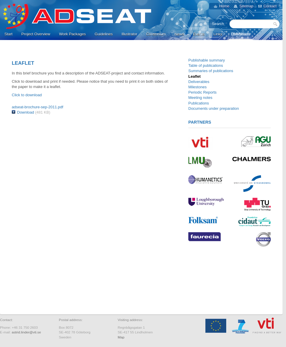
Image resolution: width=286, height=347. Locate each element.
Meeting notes (200, 97)
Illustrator (129, 34)
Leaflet (194, 76)
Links (217, 34)
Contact (270, 6)
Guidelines (104, 34)
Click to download (27, 95)
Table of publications (205, 65)
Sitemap (246, 6)
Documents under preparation (213, 108)
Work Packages (72, 34)
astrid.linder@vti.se (26, 332)
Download (25, 112)
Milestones (197, 87)
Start (8, 34)
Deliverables (198, 81)
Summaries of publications (210, 71)
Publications (198, 103)
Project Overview (35, 34)
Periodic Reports (202, 92)
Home (224, 6)
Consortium (155, 34)
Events (198, 34)
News (179, 34)
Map (121, 337)
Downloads (240, 34)
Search (275, 23)
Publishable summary (206, 60)
